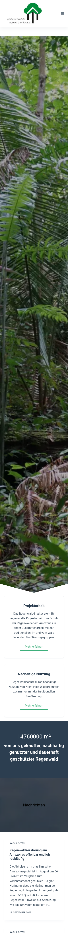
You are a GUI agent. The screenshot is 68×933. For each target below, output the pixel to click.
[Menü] (62, 13)
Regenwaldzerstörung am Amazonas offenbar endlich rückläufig (30, 854)
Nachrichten (17, 843)
